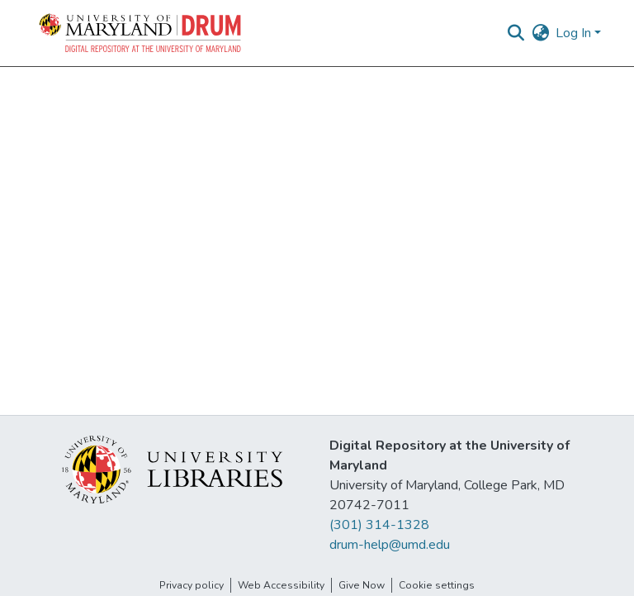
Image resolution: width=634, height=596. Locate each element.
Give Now (361, 585)
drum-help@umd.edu (389, 545)
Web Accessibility (281, 585)
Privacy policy (191, 585)
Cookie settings (437, 585)
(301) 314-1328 (379, 525)
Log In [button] (575, 33)
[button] (141, 33)
